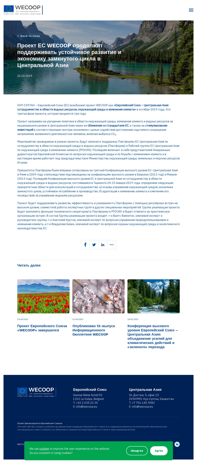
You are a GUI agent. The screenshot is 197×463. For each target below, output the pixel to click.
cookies (44, 448)
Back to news (30, 36)
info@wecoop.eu (86, 406)
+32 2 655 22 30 (87, 402)
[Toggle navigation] (191, 10)
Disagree (137, 450)
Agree (159, 450)
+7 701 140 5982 (143, 402)
